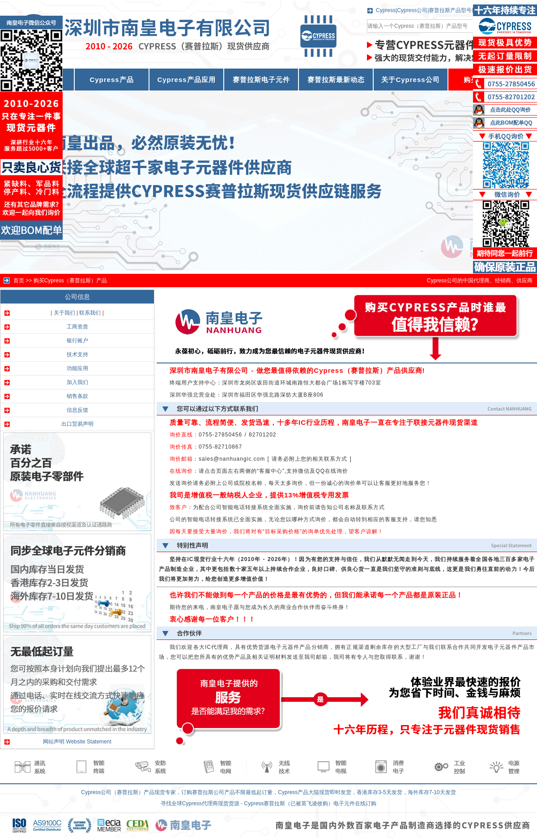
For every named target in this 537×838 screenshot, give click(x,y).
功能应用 (77, 368)
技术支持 (77, 354)
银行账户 (77, 340)
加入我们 (77, 382)
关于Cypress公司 (410, 79)
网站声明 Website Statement (77, 742)
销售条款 (77, 396)
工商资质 (77, 327)
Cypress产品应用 (186, 79)
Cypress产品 (111, 79)
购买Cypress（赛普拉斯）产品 (70, 280)
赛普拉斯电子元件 (261, 79)
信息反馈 (77, 410)
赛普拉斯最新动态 (336, 79)
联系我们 (90, 313)
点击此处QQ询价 (510, 110)
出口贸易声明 (77, 424)
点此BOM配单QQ (511, 123)
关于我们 (64, 313)
